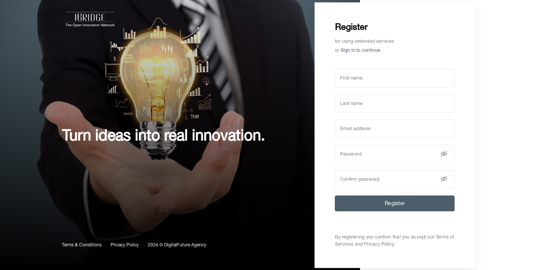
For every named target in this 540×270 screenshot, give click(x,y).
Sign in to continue (360, 49)
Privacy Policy (125, 245)
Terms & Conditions (82, 245)
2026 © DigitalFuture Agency (177, 245)
